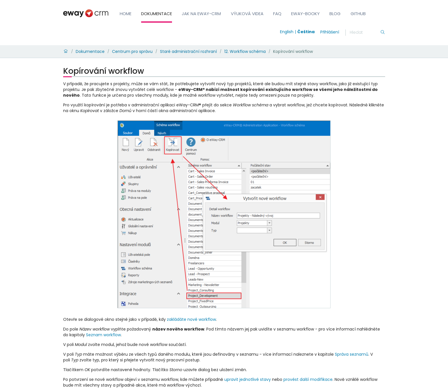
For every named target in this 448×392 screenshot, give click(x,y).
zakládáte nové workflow (191, 319)
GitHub (358, 14)
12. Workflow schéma (245, 51)
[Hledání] (365, 32)
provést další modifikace (308, 379)
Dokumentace (156, 14)
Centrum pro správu (132, 51)
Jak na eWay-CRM (201, 14)
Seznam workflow (103, 335)
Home (125, 14)
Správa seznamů (351, 354)
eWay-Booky (305, 14)
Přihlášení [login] (329, 32)
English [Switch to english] (286, 32)
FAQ (277, 14)
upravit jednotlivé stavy (247, 379)
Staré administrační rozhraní (188, 51)
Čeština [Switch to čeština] (306, 32)
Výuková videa (247, 14)
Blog (335, 14)
